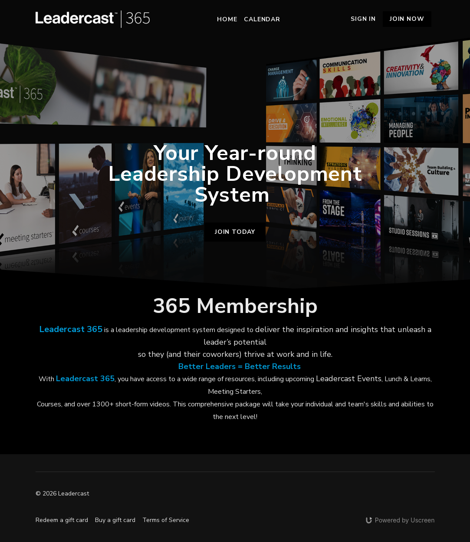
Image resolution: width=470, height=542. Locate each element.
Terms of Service (165, 520)
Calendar (262, 19)
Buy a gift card (115, 520)
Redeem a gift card (62, 520)
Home (227, 19)
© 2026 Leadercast (62, 494)
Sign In (363, 19)
